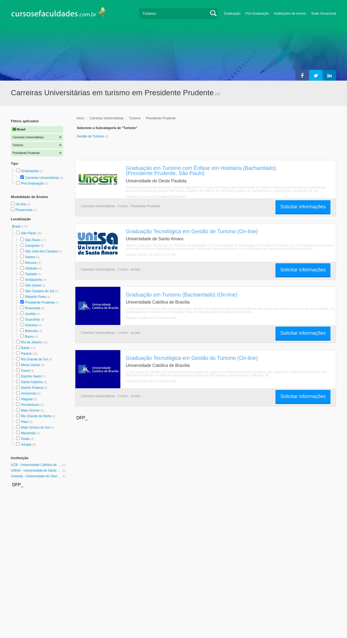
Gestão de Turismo (91, 136)
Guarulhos (32, 319)
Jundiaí (30, 314)
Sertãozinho (33, 280)
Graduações (29, 171)
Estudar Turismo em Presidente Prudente (155, 197)
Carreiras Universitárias (42, 178)
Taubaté (31, 274)
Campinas (32, 246)
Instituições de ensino (290, 13)
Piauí (24, 422)
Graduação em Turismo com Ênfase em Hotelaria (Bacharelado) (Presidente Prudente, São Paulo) (201, 170)
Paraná (26, 354)
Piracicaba (32, 308)
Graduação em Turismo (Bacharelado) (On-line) (181, 295)
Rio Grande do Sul (34, 359)
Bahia (25, 348)
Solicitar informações (303, 206)
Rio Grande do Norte (36, 416)
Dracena (31, 325)
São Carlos (33, 285)
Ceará (25, 371)
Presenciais (24, 210)
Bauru (29, 336)
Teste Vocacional (323, 13)
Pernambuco (30, 405)
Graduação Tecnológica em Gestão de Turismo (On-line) (192, 231)
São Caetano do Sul (39, 291)
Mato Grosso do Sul (35, 427)
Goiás (25, 439)
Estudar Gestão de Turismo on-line (151, 254)
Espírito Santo (31, 376)
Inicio (80, 118)
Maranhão (28, 433)
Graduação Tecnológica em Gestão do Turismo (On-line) (192, 358)
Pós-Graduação (257, 13)
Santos (30, 257)
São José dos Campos (41, 251)
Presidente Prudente (39, 302)
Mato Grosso (30, 410)
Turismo (134, 118)
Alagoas (27, 399)
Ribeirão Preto (35, 297)
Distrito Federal (32, 388)
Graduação (232, 13)
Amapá (26, 444)
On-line (21, 204)
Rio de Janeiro (31, 342)
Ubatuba (31, 268)
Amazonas (28, 393)
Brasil (16, 226)
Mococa (30, 263)
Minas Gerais (30, 365)
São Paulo (28, 233)
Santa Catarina (32, 382)
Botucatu (31, 331)
